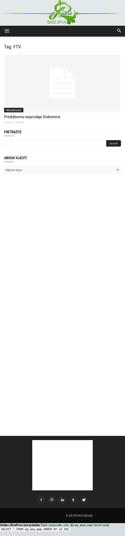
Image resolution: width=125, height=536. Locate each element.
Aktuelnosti (13, 110)
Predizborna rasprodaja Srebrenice (32, 116)
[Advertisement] (35, 228)
